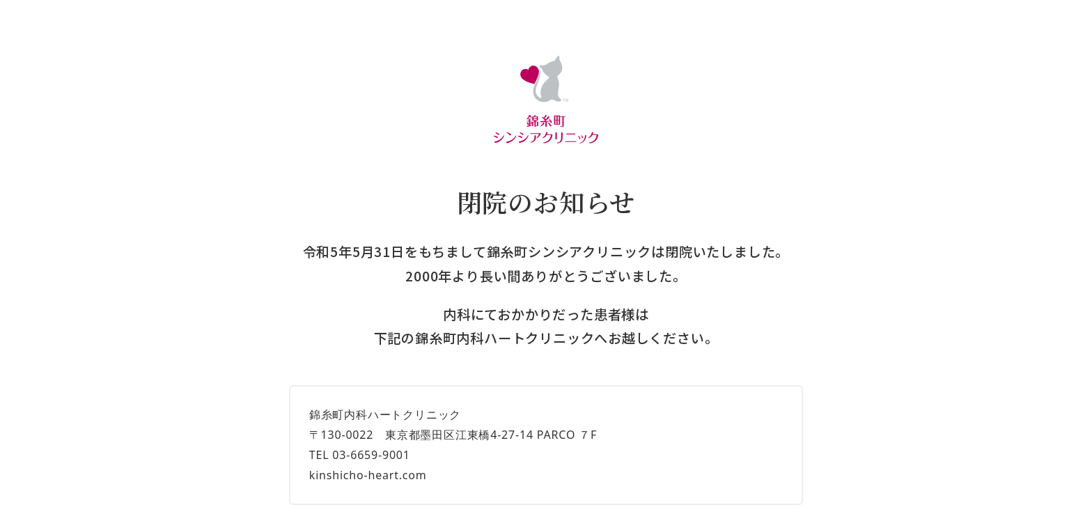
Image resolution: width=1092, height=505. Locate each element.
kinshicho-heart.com (368, 475)
